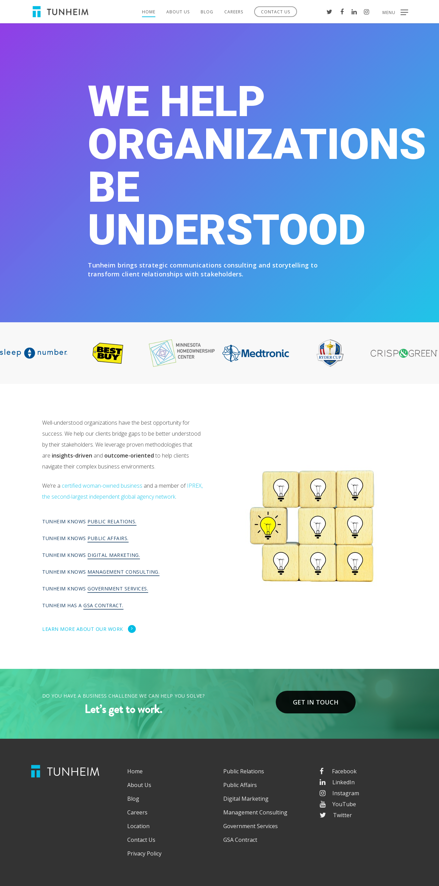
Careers (233, 12)
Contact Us (275, 12)
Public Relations (243, 771)
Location (138, 826)
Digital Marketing (246, 798)
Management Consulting (255, 812)
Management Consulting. (123, 572)
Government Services (250, 826)
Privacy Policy (144, 853)
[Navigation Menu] (395, 11)
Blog (207, 12)
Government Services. (117, 588)
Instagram (339, 793)
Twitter (336, 815)
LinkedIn (337, 782)
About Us (178, 12)
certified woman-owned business (102, 485)
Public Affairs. (108, 538)
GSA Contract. (103, 605)
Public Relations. (112, 521)
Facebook (338, 771)
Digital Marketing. (113, 555)
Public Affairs (240, 785)
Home (148, 12)
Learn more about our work (89, 629)
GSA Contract (240, 840)
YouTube (338, 804)
